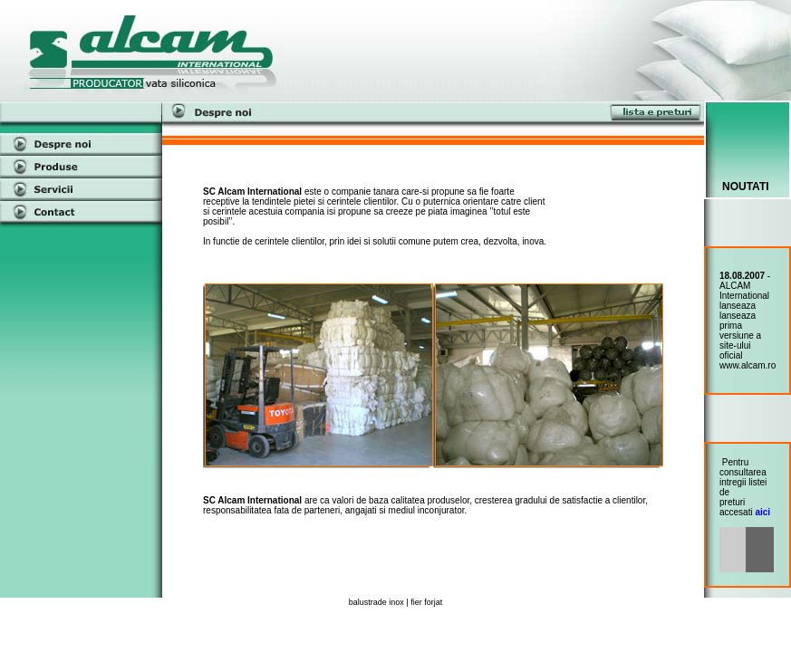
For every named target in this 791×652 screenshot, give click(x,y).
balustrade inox (376, 602)
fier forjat (426, 602)
